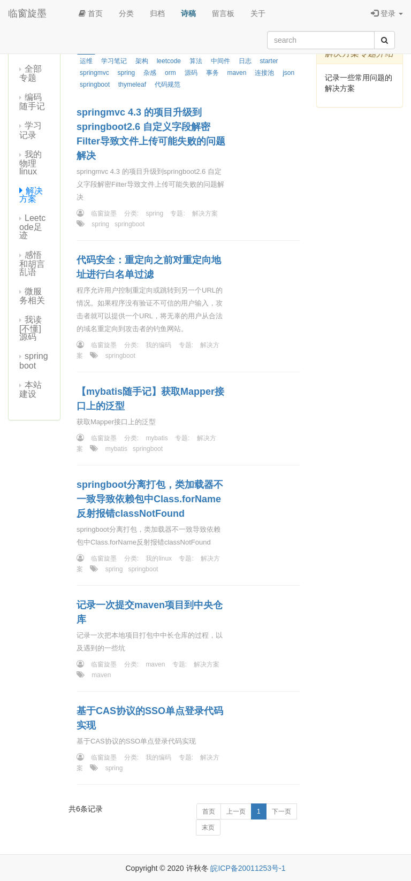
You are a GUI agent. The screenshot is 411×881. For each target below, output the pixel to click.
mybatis (157, 438)
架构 (141, 61)
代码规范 (167, 84)
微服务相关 (32, 296)
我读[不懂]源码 (30, 328)
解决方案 (31, 194)
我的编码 (158, 345)
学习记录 (30, 130)
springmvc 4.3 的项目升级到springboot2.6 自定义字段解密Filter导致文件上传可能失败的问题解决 (151, 134)
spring (126, 72)
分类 (126, 13)
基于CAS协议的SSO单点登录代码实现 (150, 718)
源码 (191, 72)
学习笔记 (114, 61)
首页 (91, 13)
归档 (157, 13)
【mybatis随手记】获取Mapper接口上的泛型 (150, 398)
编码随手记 (32, 102)
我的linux (159, 558)
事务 (212, 72)
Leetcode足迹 (32, 226)
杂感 (149, 72)
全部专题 (30, 73)
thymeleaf (132, 84)
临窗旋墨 (27, 13)
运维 (86, 61)
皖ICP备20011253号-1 (247, 868)
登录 (387, 13)
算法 (195, 61)
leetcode (169, 61)
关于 (257, 13)
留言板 (223, 13)
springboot (33, 360)
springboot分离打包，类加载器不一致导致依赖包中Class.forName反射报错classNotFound (150, 499)
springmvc (94, 72)
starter (269, 61)
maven (236, 72)
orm (170, 72)
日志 (245, 61)
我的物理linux (30, 163)
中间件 (220, 61)
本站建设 (30, 389)
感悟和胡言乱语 (32, 263)
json (288, 72)
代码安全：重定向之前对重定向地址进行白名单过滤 (149, 267)
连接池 (264, 72)
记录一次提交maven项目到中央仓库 (150, 612)
